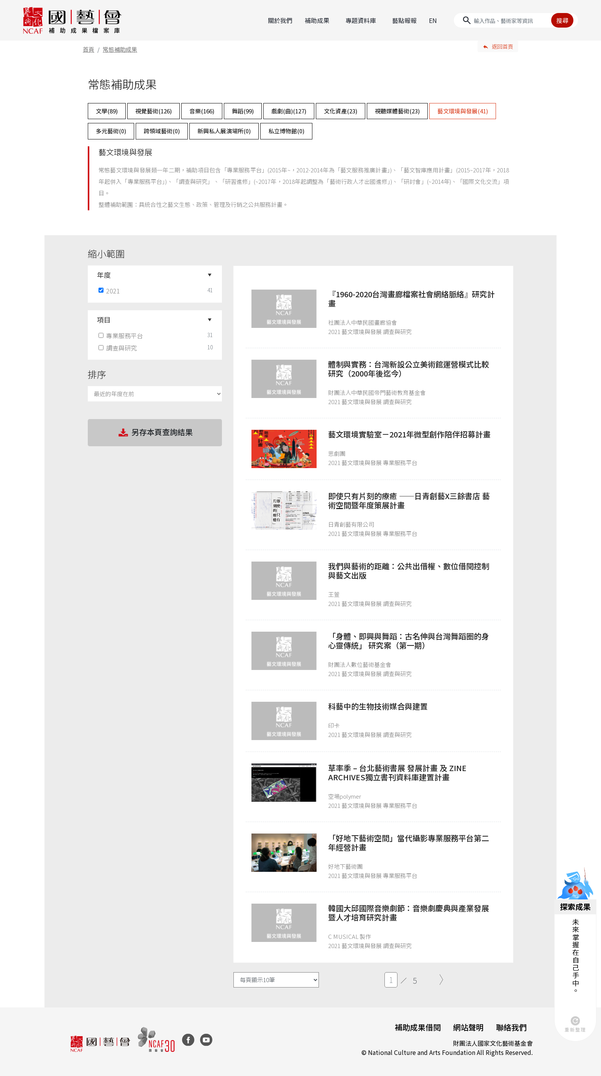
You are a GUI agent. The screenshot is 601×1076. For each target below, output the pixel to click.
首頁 (88, 49)
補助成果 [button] (317, 20)
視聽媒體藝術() (397, 111)
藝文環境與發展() (462, 111)
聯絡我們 (511, 1027)
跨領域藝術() (162, 131)
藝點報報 (404, 20)
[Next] (441, 980)
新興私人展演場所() (224, 131)
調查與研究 (118, 347)
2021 (110, 290)
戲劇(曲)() (288, 111)
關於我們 (280, 20)
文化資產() (340, 111)
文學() (107, 111)
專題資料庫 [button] (360, 20)
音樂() (201, 111)
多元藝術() (111, 131)
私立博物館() (286, 131)
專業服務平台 (121, 335)
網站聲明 (468, 1027)
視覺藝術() (153, 111)
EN (433, 20)
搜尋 (562, 20)
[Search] (516, 20)
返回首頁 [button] (502, 46)
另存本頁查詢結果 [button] (155, 432)
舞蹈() (243, 111)
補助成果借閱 (418, 1027)
